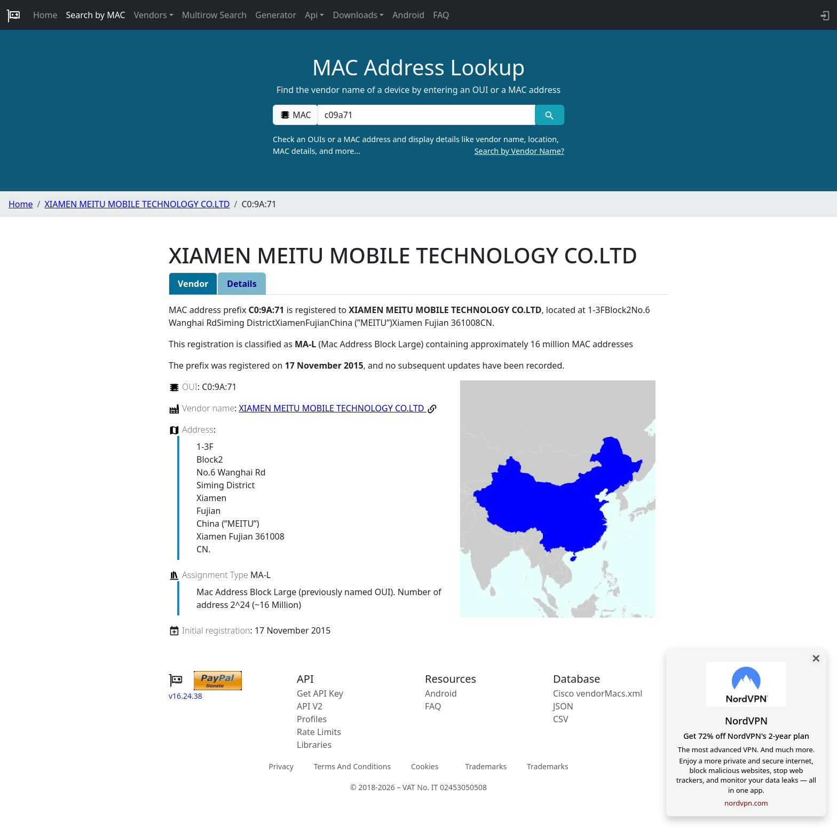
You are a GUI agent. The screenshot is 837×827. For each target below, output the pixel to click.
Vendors (150, 15)
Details (241, 284)
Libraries (314, 745)
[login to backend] (824, 15)
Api (311, 15)
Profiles (312, 719)
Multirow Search (214, 15)
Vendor (193, 284)
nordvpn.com (746, 803)
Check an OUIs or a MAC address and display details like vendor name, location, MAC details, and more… (418, 145)
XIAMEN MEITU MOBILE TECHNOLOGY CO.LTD (137, 204)
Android (408, 15)
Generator (275, 15)
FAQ (441, 15)
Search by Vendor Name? (519, 151)
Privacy (281, 766)
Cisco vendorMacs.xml (597, 693)
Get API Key (320, 693)
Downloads (355, 15)
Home (45, 15)
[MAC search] (549, 115)
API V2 (309, 706)
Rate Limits (319, 732)
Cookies (424, 766)
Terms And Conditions (352, 766)
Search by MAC (95, 15)
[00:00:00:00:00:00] (426, 115)
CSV (560, 719)
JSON (563, 706)
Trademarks (486, 766)
